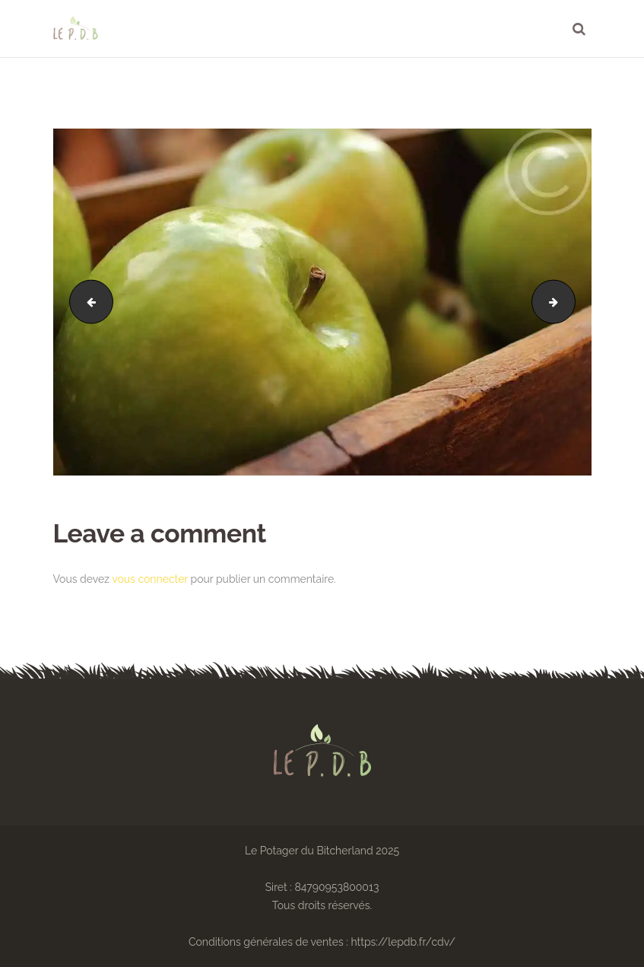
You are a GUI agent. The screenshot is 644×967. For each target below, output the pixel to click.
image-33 (570, 302)
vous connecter (150, 579)
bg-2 (86, 302)
